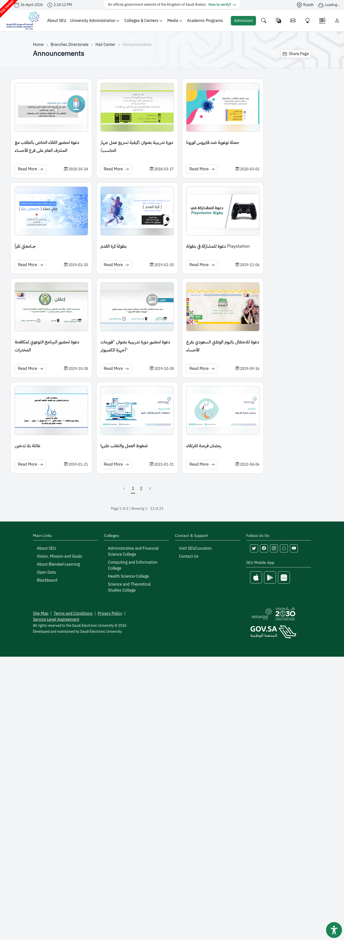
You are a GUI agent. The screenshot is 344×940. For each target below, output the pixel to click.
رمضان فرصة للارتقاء (203, 445)
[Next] (150, 489)
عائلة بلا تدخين (27, 445)
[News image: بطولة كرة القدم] (137, 211)
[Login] (337, 20)
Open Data (46, 572)
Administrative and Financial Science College (133, 551)
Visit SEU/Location (195, 548)
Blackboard (47, 580)
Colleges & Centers (143, 21)
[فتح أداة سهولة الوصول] (334, 930)
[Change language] (278, 20)
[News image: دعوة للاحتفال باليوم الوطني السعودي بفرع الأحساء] (222, 306)
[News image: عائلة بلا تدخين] (51, 410)
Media (174, 21)
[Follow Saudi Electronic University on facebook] (264, 548)
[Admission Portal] (243, 20)
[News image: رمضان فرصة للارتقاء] (222, 410)
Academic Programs (205, 21)
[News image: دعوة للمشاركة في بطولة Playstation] (222, 211)
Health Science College (128, 576)
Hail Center (105, 45)
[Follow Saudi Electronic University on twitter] (254, 548)
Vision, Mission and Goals (59, 556)
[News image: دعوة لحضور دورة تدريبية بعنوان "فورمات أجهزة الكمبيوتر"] (137, 306)
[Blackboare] (322, 20)
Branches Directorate (69, 45)
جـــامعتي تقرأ (25, 246)
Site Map (40, 614)
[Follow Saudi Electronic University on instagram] (274, 548)
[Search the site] (264, 20)
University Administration (94, 21)
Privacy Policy (110, 614)
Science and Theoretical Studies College (129, 587)
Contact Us (188, 556)
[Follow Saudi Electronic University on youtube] (294, 548)
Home (38, 45)
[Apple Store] (256, 577)
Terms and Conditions (73, 614)
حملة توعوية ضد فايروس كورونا (212, 142)
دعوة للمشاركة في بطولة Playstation (218, 246)
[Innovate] (308, 20)
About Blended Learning (58, 564)
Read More (30, 169)
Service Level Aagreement (56, 620)
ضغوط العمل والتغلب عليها (124, 445)
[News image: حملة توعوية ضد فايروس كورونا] (222, 107)
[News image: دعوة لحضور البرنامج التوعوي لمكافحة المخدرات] (51, 306)
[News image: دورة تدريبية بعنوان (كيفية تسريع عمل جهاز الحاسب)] (137, 107)
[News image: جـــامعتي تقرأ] (51, 211)
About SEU (56, 21)
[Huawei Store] (284, 577)
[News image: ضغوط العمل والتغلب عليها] (137, 410)
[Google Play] (270, 577)
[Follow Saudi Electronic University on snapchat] (284, 548)
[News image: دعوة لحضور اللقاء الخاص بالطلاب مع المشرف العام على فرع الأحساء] (51, 107)
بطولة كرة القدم (113, 246)
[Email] (293, 20)
